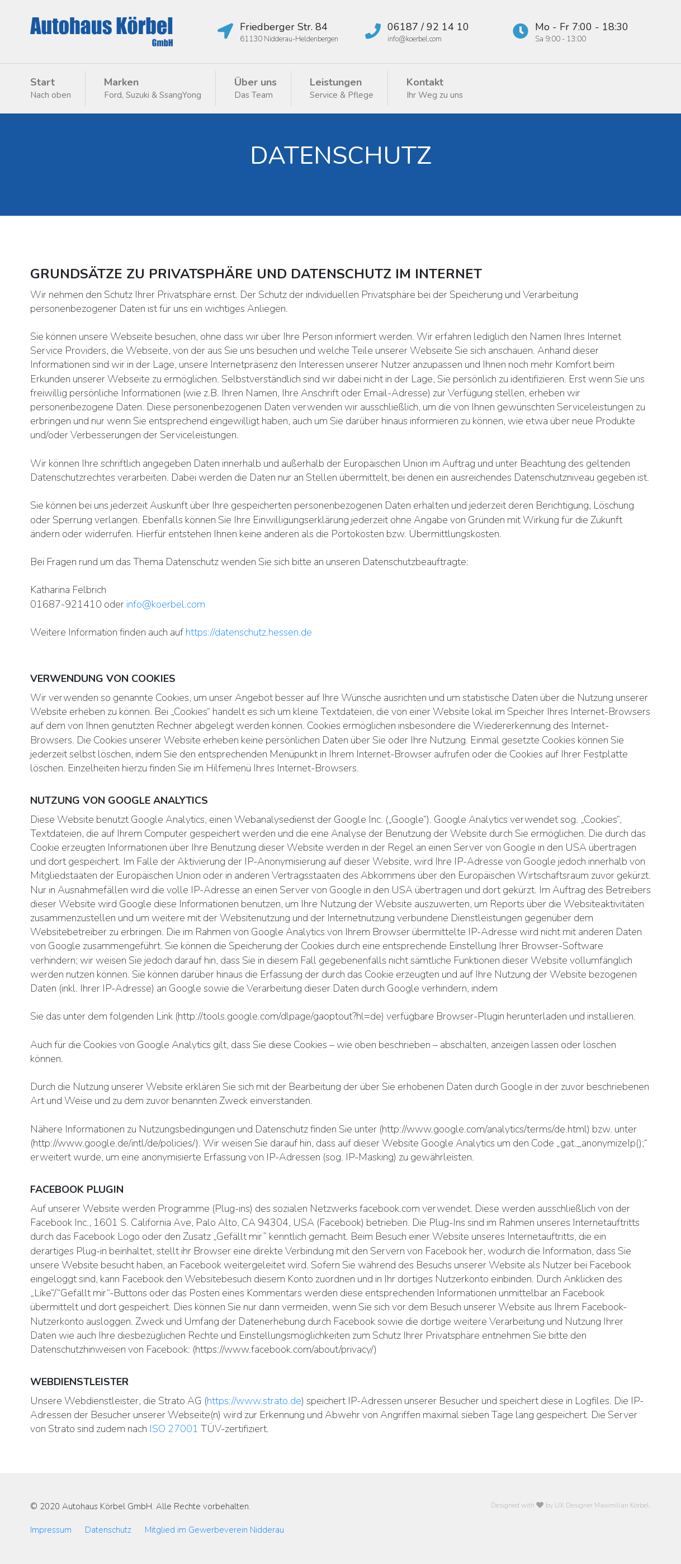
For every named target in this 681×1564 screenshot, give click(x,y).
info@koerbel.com (165, 604)
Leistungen (341, 88)
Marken (152, 88)
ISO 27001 (173, 1428)
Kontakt (434, 88)
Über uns (255, 88)
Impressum (51, 1529)
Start (50, 88)
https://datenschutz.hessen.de (249, 632)
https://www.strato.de (254, 1400)
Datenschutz (108, 1529)
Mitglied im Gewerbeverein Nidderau (214, 1529)
